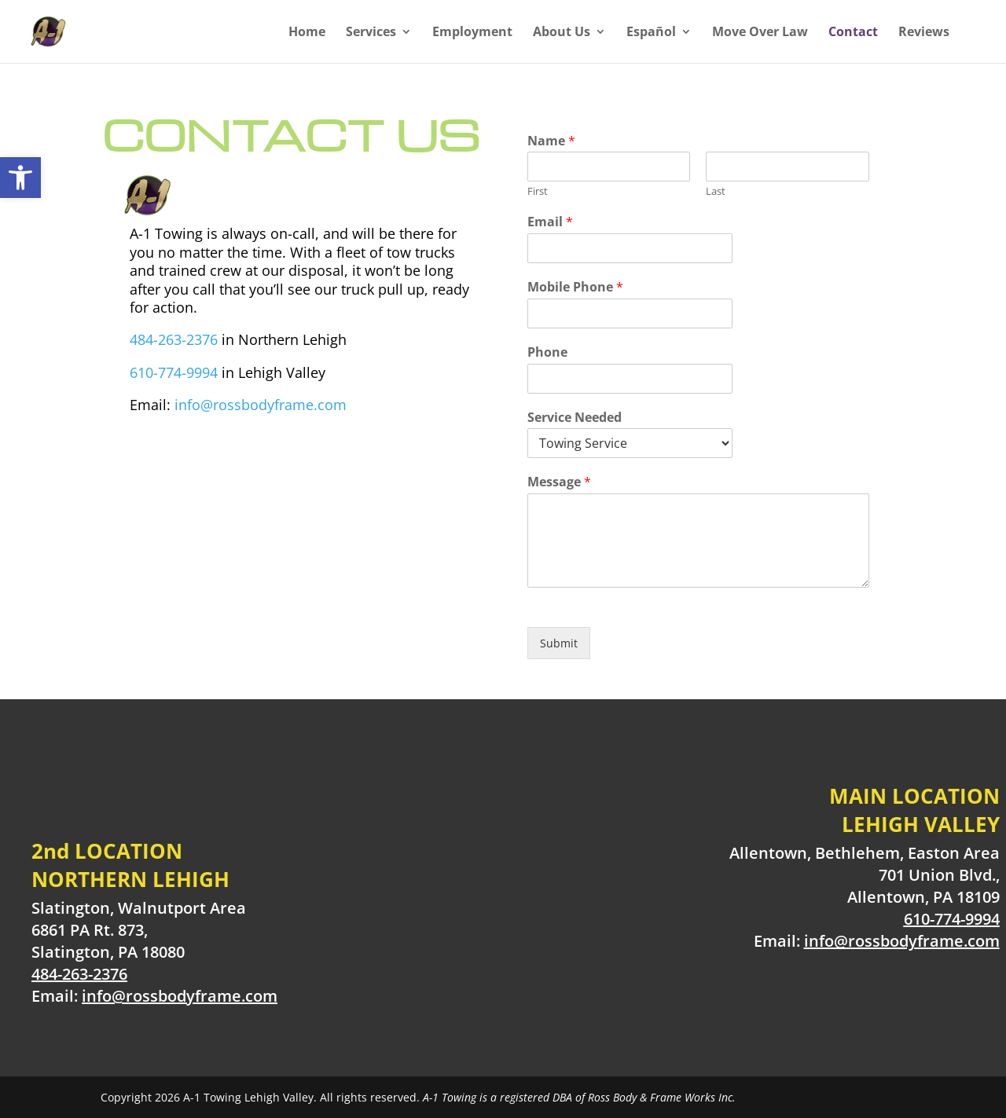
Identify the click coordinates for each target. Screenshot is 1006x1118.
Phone (547, 352)
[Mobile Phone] (629, 313)
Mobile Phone (575, 287)
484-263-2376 (174, 339)
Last (715, 191)
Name (551, 141)
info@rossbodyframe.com (260, 404)
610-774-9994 (174, 372)
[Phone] (629, 379)
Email (550, 222)
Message (559, 482)
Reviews (923, 33)
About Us (561, 33)
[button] (20, 177)
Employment (472, 33)
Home (306, 33)
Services (371, 33)
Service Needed (574, 417)
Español (651, 33)
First (537, 191)
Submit (559, 643)
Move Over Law (760, 33)
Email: (154, 995)
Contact (853, 33)
